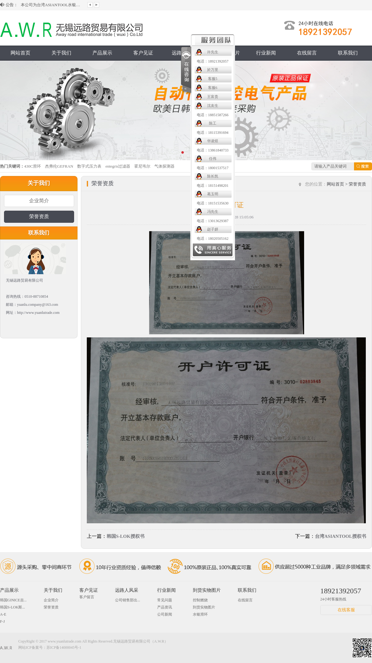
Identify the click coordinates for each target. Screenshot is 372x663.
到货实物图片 (207, 590)
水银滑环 (200, 614)
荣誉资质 (39, 216)
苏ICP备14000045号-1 (64, 647)
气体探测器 (164, 166)
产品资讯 (164, 607)
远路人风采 (126, 590)
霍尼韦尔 (142, 166)
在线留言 (307, 52)
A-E (3, 614)
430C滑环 (32, 166)
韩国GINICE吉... (13, 600)
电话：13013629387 (212, 221)
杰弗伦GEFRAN (59, 166)
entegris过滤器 (117, 166)
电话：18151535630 (212, 203)
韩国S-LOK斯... (12, 607)
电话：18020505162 (212, 238)
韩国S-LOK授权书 (125, 536)
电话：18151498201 (212, 185)
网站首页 (20, 52)
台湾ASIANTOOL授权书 (340, 536)
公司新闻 (164, 614)
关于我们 (61, 52)
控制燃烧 (200, 600)
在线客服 (346, 610)
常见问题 (164, 600)
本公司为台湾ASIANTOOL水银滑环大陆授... (52, 4)
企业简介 (39, 200)
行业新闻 (266, 52)
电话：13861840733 (212, 150)
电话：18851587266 (212, 115)
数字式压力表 (89, 166)
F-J (2, 621)
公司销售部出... (127, 600)
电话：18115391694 (212, 132)
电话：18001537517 (212, 168)
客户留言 (86, 597)
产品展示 (102, 52)
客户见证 (143, 52)
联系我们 (348, 52)
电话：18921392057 (212, 61)
